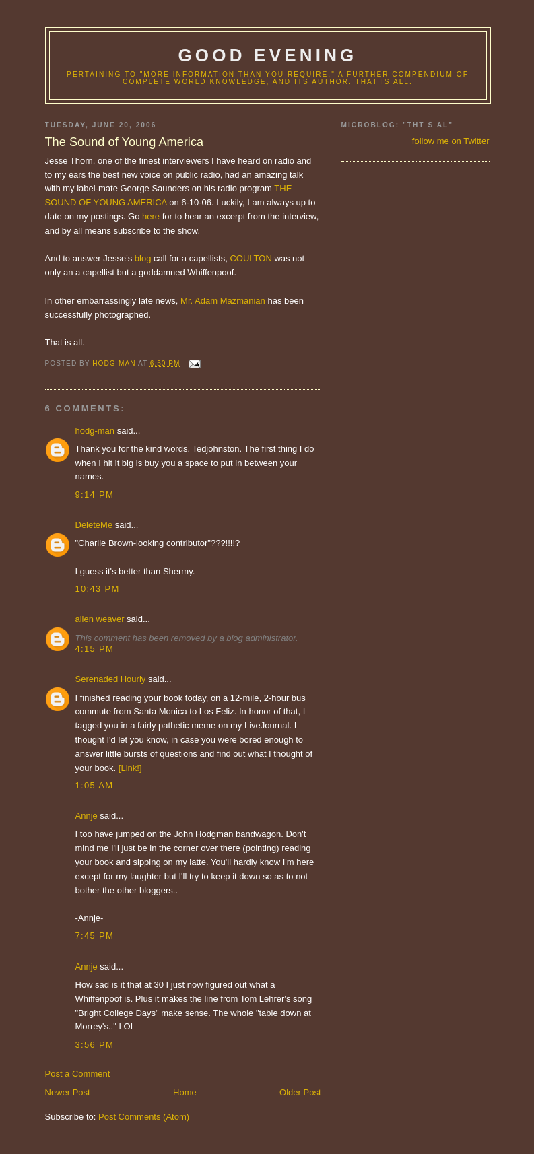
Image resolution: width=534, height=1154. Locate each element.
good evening (267, 55)
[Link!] (130, 768)
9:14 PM (94, 494)
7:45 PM (94, 935)
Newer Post (67, 1092)
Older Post (300, 1092)
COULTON (250, 258)
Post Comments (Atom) (143, 1117)
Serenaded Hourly (110, 679)
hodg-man (95, 431)
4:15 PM (94, 649)
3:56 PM (94, 1045)
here (151, 216)
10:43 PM (97, 589)
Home (185, 1092)
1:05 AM (94, 785)
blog (143, 258)
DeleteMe (94, 525)
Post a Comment (77, 1073)
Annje (86, 816)
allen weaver (100, 619)
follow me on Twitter (451, 141)
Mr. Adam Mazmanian (222, 301)
